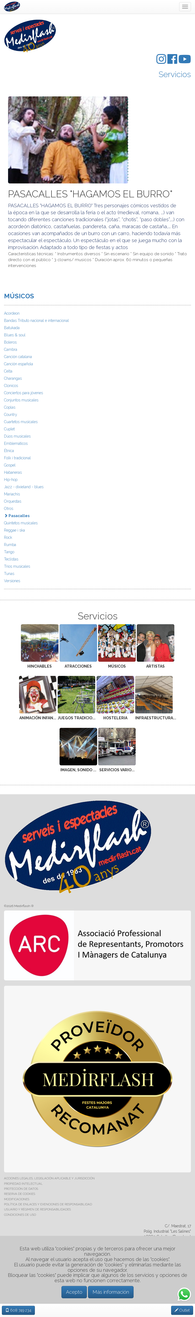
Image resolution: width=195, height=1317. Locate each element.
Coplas (9, 407)
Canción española (18, 364)
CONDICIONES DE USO (20, 1215)
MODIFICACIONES (16, 1199)
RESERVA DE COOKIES (19, 1194)
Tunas (9, 573)
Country (10, 414)
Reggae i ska (14, 530)
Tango (9, 552)
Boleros (10, 342)
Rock (8, 537)
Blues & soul (14, 335)
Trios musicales (17, 566)
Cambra (10, 349)
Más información (111, 1292)
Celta (8, 371)
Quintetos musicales (21, 523)
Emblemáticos (16, 443)
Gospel (10, 465)
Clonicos (11, 385)
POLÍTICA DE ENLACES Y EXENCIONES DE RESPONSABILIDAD (48, 1204)
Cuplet (9, 429)
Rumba (10, 545)
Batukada (12, 328)
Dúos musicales (17, 436)
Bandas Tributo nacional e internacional (36, 320)
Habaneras (13, 472)
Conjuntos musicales (21, 400)
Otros (8, 508)
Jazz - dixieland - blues (23, 487)
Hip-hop (10, 479)
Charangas (13, 378)
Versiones (12, 581)
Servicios (175, 74)
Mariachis (12, 494)
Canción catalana (18, 357)
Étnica (9, 451)
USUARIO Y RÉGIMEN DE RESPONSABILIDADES (37, 1209)
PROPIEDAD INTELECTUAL (23, 1184)
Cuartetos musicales (21, 422)
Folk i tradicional (17, 458)
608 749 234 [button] (18, 1310)
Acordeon (12, 313)
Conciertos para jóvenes (23, 393)
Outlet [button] (182, 1310)
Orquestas (12, 501)
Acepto (74, 1292)
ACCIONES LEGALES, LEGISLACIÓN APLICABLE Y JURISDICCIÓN (49, 1178)
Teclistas (11, 559)
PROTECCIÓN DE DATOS (21, 1189)
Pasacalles (17, 516)
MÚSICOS (19, 296)
